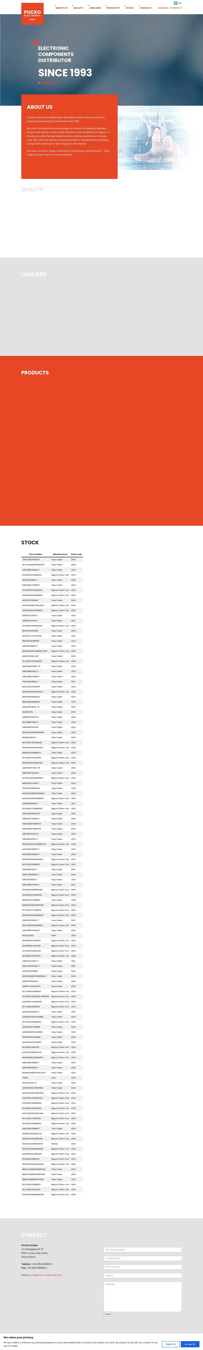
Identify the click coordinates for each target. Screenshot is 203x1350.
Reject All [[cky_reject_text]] (171, 1344)
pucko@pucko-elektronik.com (45, 1275)
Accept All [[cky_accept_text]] (190, 1344)
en (176, 3)
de (180, 3)
